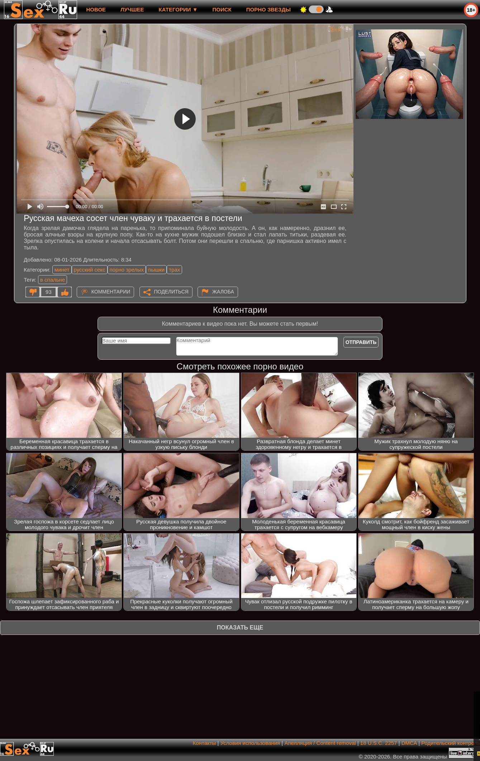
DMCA (409, 743)
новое (96, 9)
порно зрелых (127, 270)
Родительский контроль (450, 743)
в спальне (52, 280)
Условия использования (250, 743)
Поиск (222, 9)
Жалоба (223, 292)
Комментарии (110, 292)
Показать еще (240, 627)
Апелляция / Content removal (320, 743)
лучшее (132, 9)
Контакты (204, 743)
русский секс (89, 270)
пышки (156, 270)
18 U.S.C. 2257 (378, 743)
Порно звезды (268, 9)
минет (62, 270)
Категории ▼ (178, 9)
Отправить (361, 342)
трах (174, 270)
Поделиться (171, 292)
